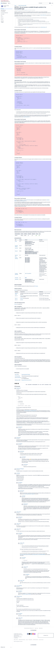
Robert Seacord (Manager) (20, 468)
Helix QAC (16, 248)
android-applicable (34, 384)
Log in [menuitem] (52, 3)
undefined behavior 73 (23, 200)
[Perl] (6, 19)
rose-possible (30, 384)
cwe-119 (43, 384)
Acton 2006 (16, 374)
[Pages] (6, 8)
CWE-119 (21, 295)
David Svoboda (18, 437)
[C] (6, 15)
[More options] (52, 5)
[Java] (6, 18)
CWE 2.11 (16, 295)
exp (40, 384)
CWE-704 (21, 299)
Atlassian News (41, 628)
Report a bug (36, 628)
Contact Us (45, 635)
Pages (15, 5)
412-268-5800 (16, 637)
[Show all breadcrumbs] (17, 5)
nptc (26, 384)
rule (38, 384)
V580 (26, 277)
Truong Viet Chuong (19, 596)
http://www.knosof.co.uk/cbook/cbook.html (31, 410)
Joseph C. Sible (18, 523)
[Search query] (44, 3)
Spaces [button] (9, 3)
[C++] (6, 16)
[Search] (39, 3)
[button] (50, 3)
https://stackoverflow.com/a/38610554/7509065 (38, 554)
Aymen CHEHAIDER (19, 585)
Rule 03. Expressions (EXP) (22, 5)
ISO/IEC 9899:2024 (17, 377)
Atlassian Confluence (29, 628)
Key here (16, 304)
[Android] (6, 14)
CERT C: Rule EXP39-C (28, 273)
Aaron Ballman (20, 443)
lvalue (27, 27)
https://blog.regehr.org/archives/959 (25, 554)
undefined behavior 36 (44, 27)
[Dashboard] (6, 11)
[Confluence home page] (3, 3)
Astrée (16, 241)
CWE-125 (21, 298)
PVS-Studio (16, 277)
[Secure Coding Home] (6, 12)
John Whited (18, 473)
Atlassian (33, 630)
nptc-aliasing (46, 384)
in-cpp (50, 384)
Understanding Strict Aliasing (26, 374)
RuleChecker (16, 279)
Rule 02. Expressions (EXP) (27, 594)
